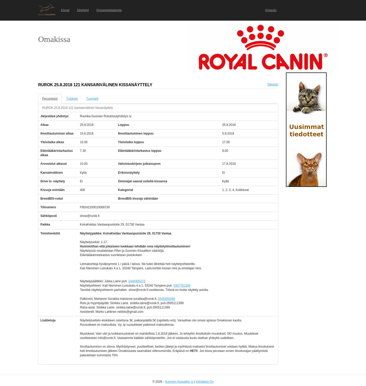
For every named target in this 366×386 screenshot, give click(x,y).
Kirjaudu (271, 10)
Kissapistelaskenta (108, 10)
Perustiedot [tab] (50, 98)
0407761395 (181, 285)
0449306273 (136, 281)
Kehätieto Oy (205, 381)
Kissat (65, 10)
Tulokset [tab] (72, 98)
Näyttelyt (83, 10)
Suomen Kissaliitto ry (179, 381)
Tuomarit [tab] (92, 98)
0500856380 (166, 299)
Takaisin (272, 84)
